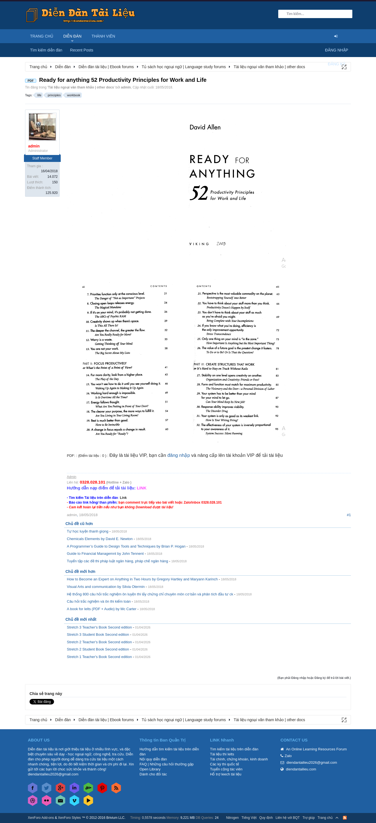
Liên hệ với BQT (287, 818)
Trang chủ (41, 36)
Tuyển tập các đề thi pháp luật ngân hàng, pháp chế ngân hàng (117, 561)
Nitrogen (232, 818)
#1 (349, 515)
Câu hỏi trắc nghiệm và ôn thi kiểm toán (99, 601)
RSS (345, 818)
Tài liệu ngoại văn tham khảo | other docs (81, 87)
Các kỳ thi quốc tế (224, 764)
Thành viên (103, 36)
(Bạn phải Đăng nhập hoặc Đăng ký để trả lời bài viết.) (314, 677)
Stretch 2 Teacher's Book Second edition (99, 642)
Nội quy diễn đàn (153, 759)
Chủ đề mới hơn (80, 571)
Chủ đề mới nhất (80, 619)
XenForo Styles (69, 818)
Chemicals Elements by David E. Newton (100, 539)
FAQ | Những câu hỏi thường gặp (167, 764)
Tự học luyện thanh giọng (87, 531)
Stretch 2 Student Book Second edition (98, 649)
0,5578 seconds (154, 818)
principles (53, 95)
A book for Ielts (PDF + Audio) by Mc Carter (101, 609)
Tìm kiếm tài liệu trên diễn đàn (234, 749)
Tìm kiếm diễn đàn (46, 50)
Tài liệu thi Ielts (222, 754)
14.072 (52, 177)
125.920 (52, 193)
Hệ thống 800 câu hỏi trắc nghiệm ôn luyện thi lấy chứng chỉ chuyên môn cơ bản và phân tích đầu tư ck (150, 594)
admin (126, 87)
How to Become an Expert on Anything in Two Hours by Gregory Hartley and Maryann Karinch (142, 579)
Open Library (150, 769)
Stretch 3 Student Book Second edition (98, 634)
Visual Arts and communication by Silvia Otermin (106, 587)
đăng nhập (178, 455)
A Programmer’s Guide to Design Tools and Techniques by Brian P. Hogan (126, 546)
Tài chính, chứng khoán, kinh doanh (239, 759)
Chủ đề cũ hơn (79, 523)
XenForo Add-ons (41, 818)
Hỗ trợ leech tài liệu (225, 774)
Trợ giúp (308, 818)
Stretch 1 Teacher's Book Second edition (99, 657)
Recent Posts (81, 50)
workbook (72, 95)
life (38, 95)
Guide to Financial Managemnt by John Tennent (105, 553)
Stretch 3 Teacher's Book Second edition (99, 627)
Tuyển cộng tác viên (226, 769)
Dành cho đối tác (153, 774)
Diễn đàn (72, 36)
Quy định (266, 818)
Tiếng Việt (249, 818)
